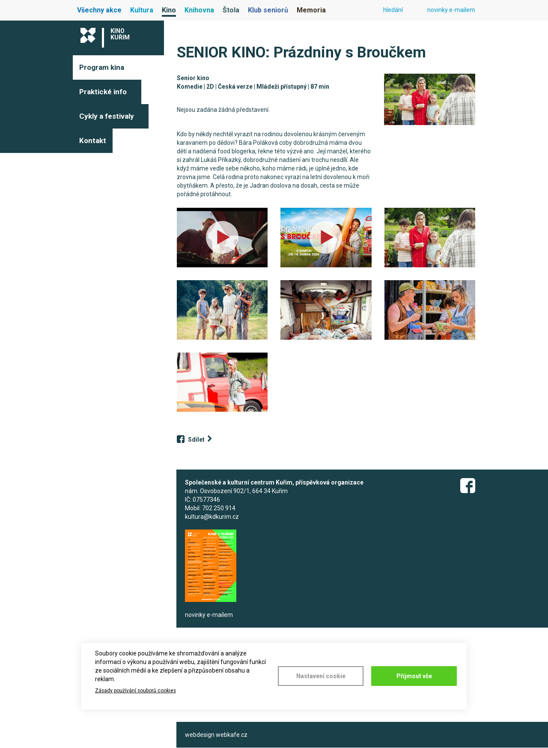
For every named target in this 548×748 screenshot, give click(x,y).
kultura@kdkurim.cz (212, 516)
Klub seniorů (268, 10)
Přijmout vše (414, 676)
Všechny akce (99, 10)
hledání (393, 9)
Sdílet (196, 439)
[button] (429, 99)
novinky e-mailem (451, 9)
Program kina (101, 67)
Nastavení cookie (320, 676)
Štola (231, 10)
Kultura (141, 10)
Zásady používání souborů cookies (135, 691)
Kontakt (92, 140)
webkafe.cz (231, 734)
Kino (169, 10)
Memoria (311, 10)
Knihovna (199, 10)
